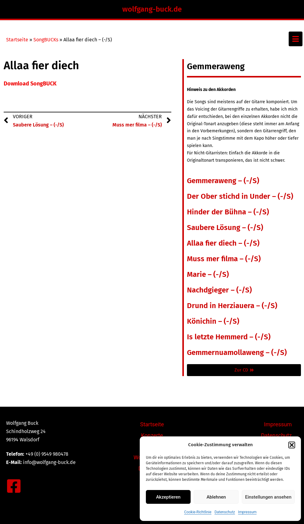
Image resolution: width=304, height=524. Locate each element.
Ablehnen (216, 497)
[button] (292, 445)
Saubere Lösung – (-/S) (225, 227)
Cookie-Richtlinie (197, 512)
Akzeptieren (168, 497)
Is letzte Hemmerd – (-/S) (229, 337)
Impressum (247, 512)
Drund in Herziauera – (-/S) (232, 305)
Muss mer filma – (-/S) (224, 258)
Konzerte (152, 435)
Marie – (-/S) (208, 274)
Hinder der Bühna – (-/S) (228, 212)
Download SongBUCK (30, 83)
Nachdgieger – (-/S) (219, 290)
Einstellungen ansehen (268, 497)
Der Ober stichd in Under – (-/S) (240, 196)
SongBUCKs (45, 40)
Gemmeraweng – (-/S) (223, 180)
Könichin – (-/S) (213, 321)
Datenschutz (225, 512)
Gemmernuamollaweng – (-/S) (237, 352)
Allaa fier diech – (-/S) (223, 243)
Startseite (17, 40)
